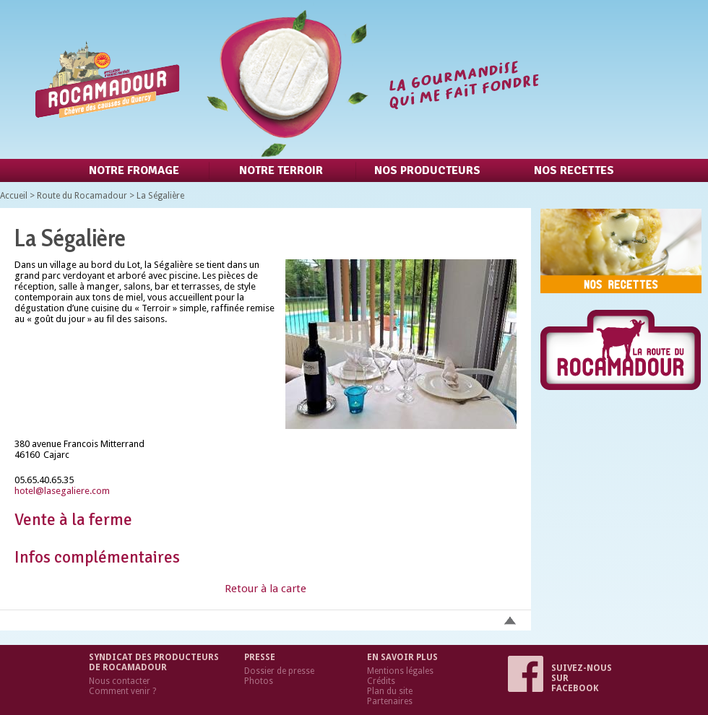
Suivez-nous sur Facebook (560, 678)
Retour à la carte (265, 588)
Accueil (13, 196)
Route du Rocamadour (82, 196)
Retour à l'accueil (284, 79)
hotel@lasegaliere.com (62, 490)
